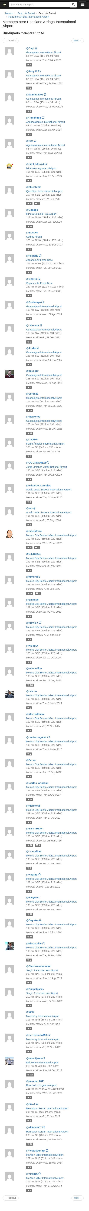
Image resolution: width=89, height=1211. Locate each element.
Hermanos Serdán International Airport (47, 1108)
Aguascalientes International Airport (45, 122)
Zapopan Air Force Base (39, 260)
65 (29, 226)
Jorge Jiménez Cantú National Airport (46, 466)
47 (29, 937)
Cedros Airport (34, 236)
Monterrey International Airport (42, 1016)
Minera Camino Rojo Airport (41, 214)
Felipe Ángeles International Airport (45, 443)
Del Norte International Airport (42, 1062)
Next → (77, 40)
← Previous (10, 40)
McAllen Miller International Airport (44, 1154)
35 (29, 1144)
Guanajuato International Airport (43, 52)
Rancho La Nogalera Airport (41, 1085)
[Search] (73, 5)
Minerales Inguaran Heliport (41, 168)
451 (30, 685)
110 (30, 1075)
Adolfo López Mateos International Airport (48, 489)
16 (29, 593)
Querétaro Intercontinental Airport (44, 191)
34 (29, 433)
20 (29, 410)
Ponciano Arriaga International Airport (28, 16)
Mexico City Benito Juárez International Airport (51, 535)
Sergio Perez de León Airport (42, 970)
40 (29, 914)
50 (29, 845)
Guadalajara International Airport (44, 306)
